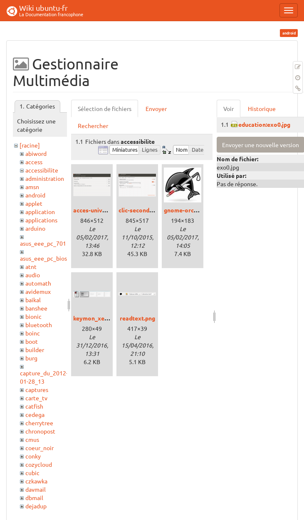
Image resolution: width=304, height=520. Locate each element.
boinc (32, 333)
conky (33, 456)
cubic (32, 472)
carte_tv (36, 398)
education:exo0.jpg (264, 124)
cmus (32, 439)
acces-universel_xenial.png (110, 210)
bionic (33, 316)
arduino (35, 228)
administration (44, 178)
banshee (36, 308)
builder (34, 349)
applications (41, 220)
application (40, 211)
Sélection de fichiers (104, 108)
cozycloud (38, 464)
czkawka (36, 481)
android (35, 195)
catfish (34, 406)
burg (31, 358)
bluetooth (38, 324)
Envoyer (156, 108)
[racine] (30, 145)
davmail (35, 489)
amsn (32, 186)
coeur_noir (39, 447)
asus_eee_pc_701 (43, 243)
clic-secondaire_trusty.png (155, 210)
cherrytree (39, 422)
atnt (31, 266)
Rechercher (93, 125)
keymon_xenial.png (99, 318)
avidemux (38, 291)
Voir (228, 108)
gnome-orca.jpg (185, 210)
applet (33, 203)
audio (32, 274)
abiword (36, 153)
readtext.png (137, 318)
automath (38, 283)
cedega (34, 414)
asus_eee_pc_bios (43, 258)
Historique (262, 108)
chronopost (40, 431)
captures (36, 389)
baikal (33, 299)
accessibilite (41, 170)
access (33, 161)
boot (31, 341)
